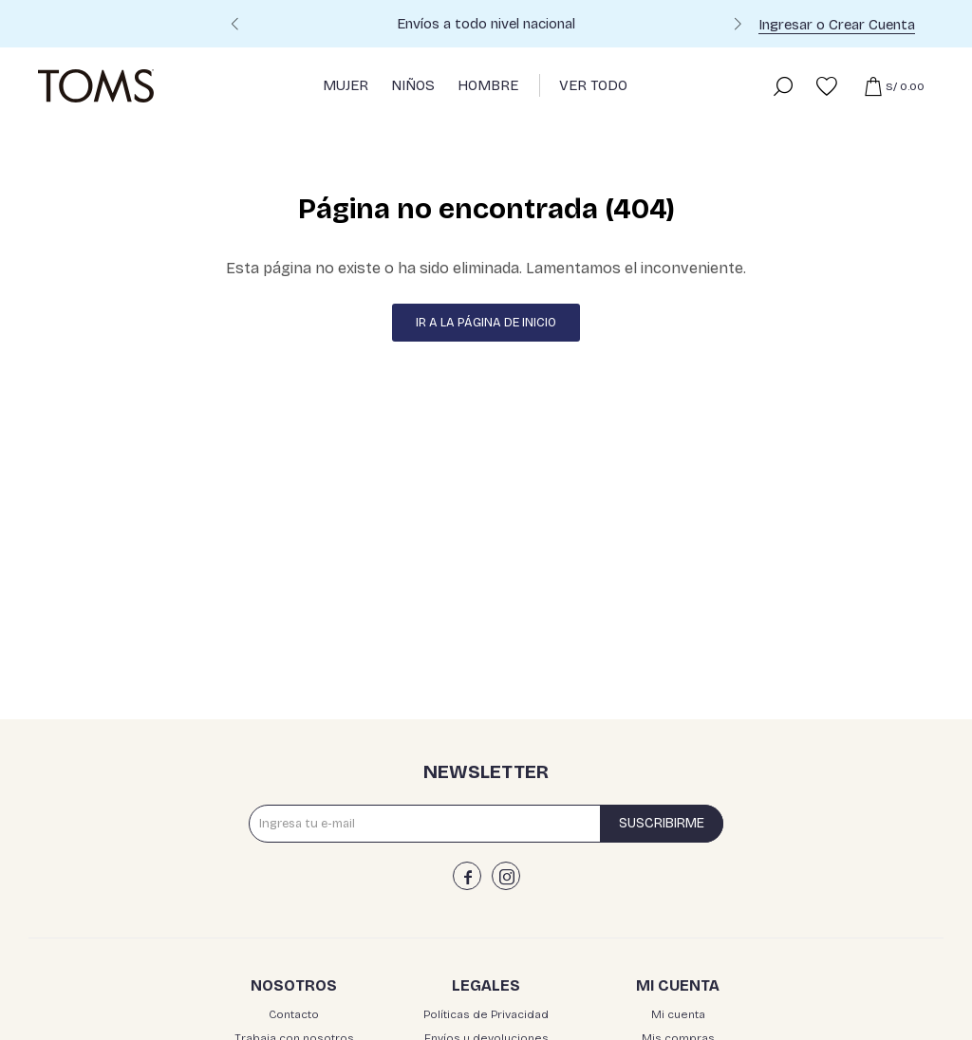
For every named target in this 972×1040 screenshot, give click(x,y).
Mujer (345, 85)
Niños (413, 85)
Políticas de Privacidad (486, 1014)
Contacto (294, 1014)
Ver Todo (593, 85)
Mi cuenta (678, 1014)
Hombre (488, 85)
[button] (737, 26)
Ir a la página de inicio (486, 322)
